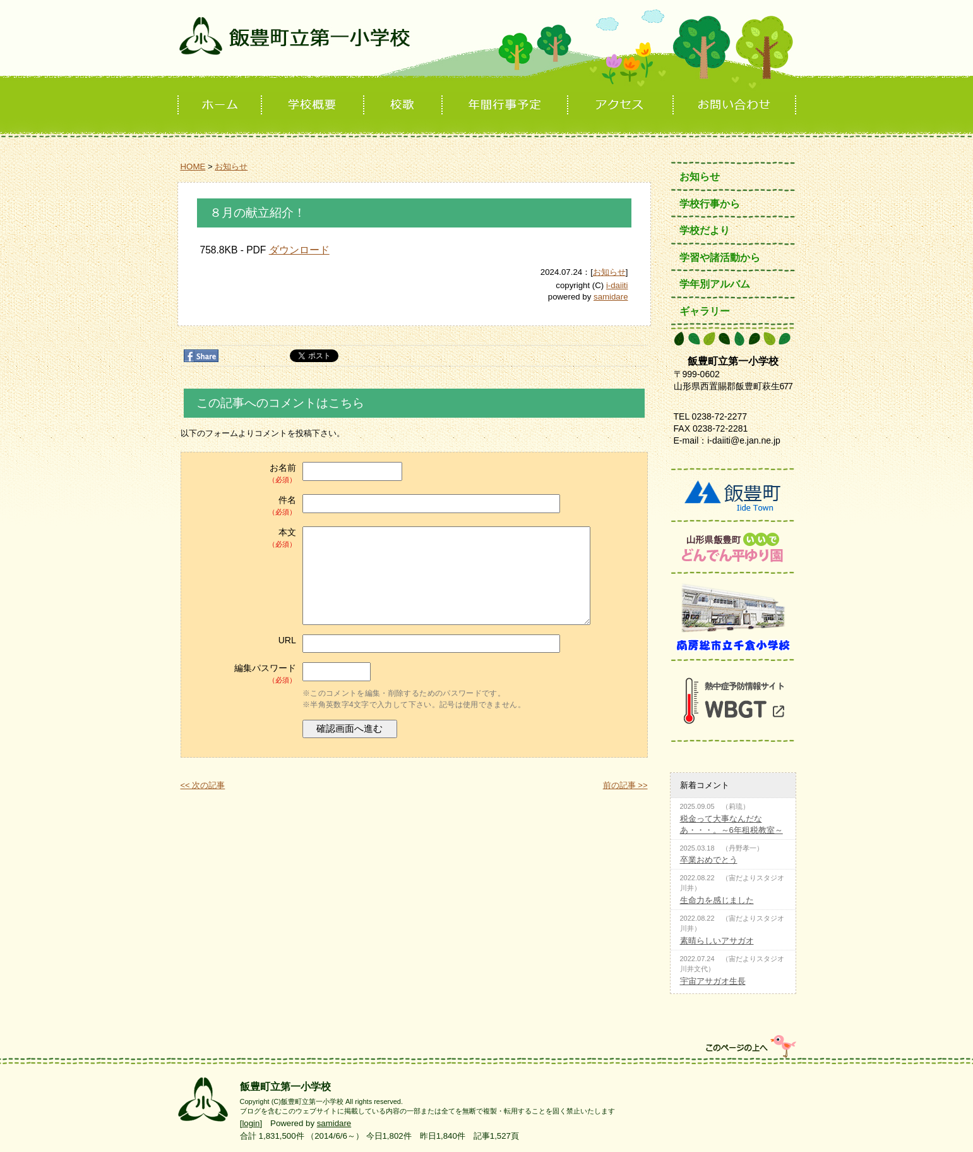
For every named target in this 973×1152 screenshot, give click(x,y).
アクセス (621, 105)
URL (287, 640)
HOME (193, 166)
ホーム (220, 105)
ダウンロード (299, 250)
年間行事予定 (506, 105)
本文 (243, 538)
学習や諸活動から (719, 257)
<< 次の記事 (203, 785)
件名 (243, 506)
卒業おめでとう (708, 859)
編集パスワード (243, 674)
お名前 (243, 474)
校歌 (404, 105)
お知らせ (231, 166)
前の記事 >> (625, 785)
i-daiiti (617, 285)
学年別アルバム (714, 284)
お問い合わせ (735, 105)
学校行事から (709, 203)
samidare (611, 296)
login (251, 1123)
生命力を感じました (717, 900)
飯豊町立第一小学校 (486, 46)
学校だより (704, 230)
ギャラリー (704, 311)
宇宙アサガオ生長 (713, 981)
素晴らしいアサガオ (717, 940)
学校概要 (314, 105)
